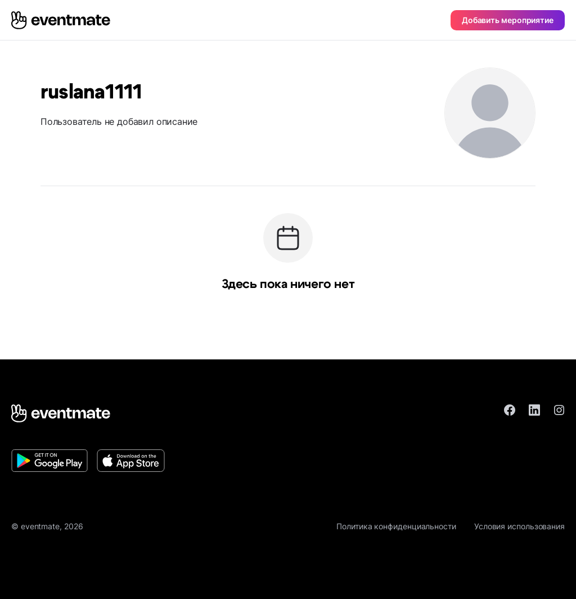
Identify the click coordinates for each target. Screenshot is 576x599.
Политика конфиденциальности (396, 526)
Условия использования (519, 526)
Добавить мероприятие (508, 20)
